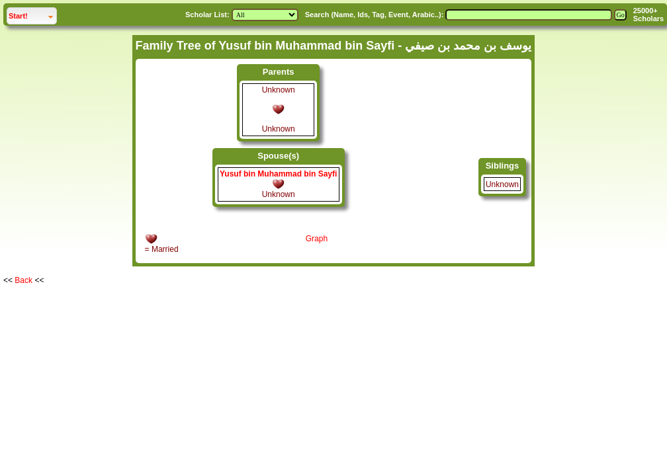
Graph (317, 238)
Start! (32, 14)
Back (23, 280)
